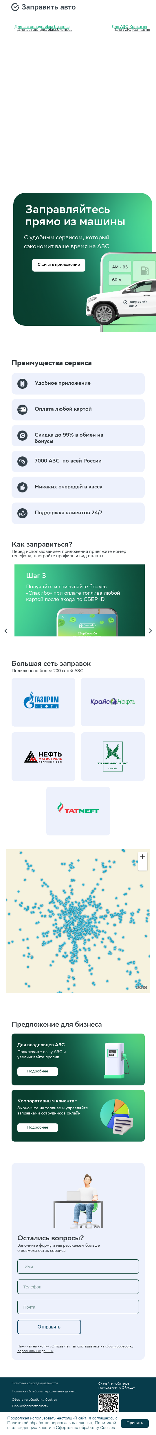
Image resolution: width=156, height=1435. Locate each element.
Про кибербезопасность (30, 1406)
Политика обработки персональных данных (44, 1392)
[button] (58, 265)
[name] (78, 1266)
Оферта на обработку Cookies (34, 1400)
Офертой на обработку (77, 1428)
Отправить (49, 1326)
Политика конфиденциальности (35, 1383)
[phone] (78, 1286)
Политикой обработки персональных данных (49, 1423)
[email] (78, 1307)
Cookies (107, 1428)
